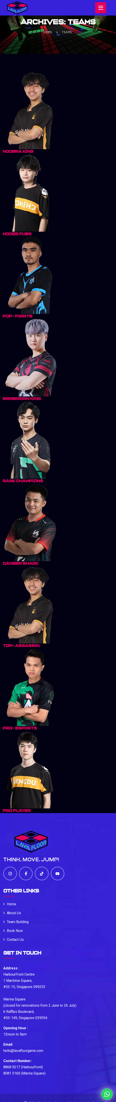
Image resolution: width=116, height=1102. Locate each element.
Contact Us (15, 939)
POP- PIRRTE (17, 316)
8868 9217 (11, 1067)
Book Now (15, 931)
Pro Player (17, 810)
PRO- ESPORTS (20, 728)
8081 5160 (11, 1073)
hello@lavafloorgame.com (23, 1051)
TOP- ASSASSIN (21, 645)
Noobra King (18, 151)
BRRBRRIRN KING (22, 398)
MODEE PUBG (17, 234)
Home (48, 32)
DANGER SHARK (20, 563)
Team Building (18, 922)
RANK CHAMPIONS (23, 481)
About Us (14, 913)
